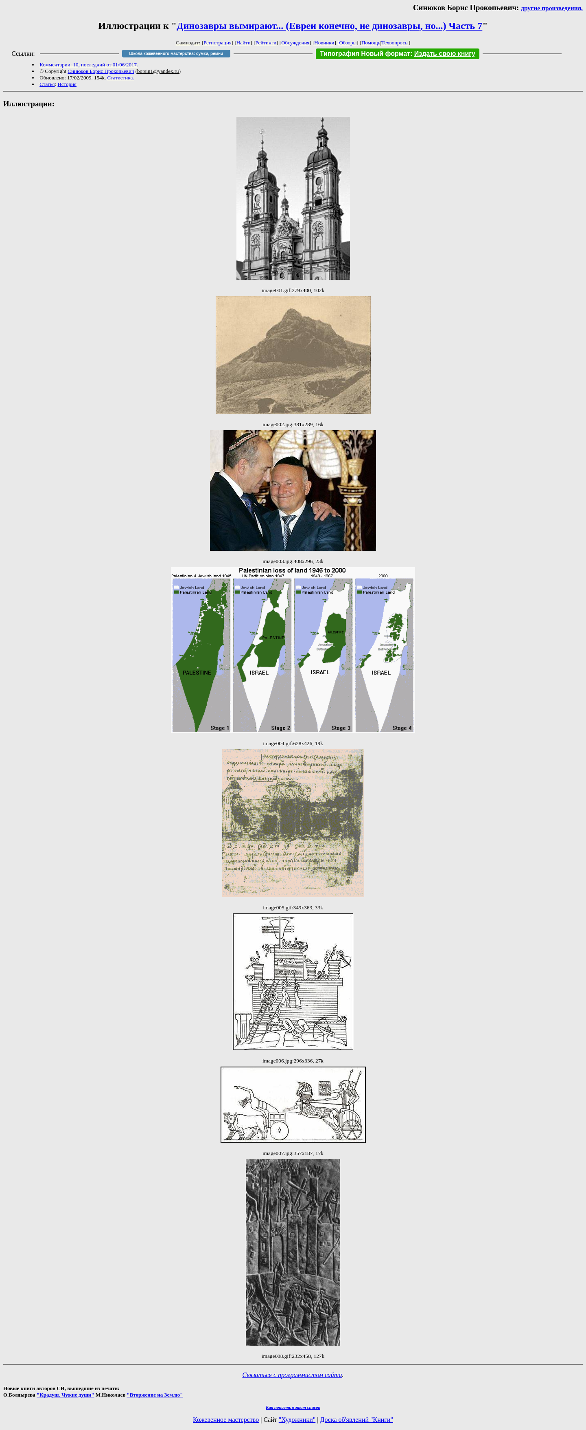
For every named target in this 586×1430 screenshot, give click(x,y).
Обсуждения (295, 43)
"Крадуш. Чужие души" (65, 1395)
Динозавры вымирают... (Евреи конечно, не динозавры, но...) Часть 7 (329, 25)
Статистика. (120, 78)
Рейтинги (266, 43)
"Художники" (297, 1419)
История (67, 84)
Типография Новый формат (365, 53)
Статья (47, 84)
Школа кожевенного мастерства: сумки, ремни (176, 53)
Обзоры (347, 43)
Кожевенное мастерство (226, 1419)
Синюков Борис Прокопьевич (101, 71)
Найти (243, 43)
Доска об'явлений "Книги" (356, 1419)
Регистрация (217, 43)
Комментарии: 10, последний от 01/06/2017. (88, 65)
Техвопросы (395, 43)
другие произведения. (552, 7)
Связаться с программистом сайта (292, 1374)
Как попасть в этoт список (293, 1407)
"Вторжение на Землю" (155, 1395)
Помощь (370, 43)
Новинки (324, 43)
